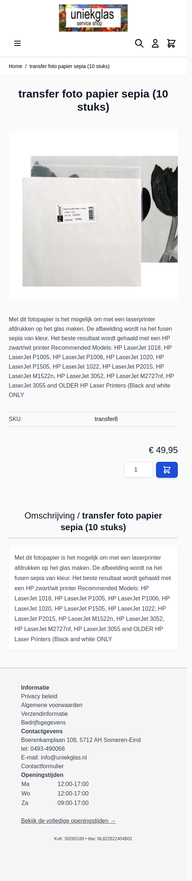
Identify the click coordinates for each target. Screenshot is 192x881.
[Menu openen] (17, 43)
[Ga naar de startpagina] (93, 18)
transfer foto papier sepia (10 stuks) (69, 66)
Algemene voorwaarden (52, 705)
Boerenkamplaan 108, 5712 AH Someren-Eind (81, 740)
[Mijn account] (155, 43)
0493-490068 (48, 749)
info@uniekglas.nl (64, 757)
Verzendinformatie (44, 714)
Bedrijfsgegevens (43, 722)
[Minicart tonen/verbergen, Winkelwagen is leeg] (171, 43)
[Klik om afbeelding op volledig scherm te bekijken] (93, 215)
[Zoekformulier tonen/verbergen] (139, 43)
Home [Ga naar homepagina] (15, 66)
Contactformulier (42, 766)
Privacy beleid (39, 696)
